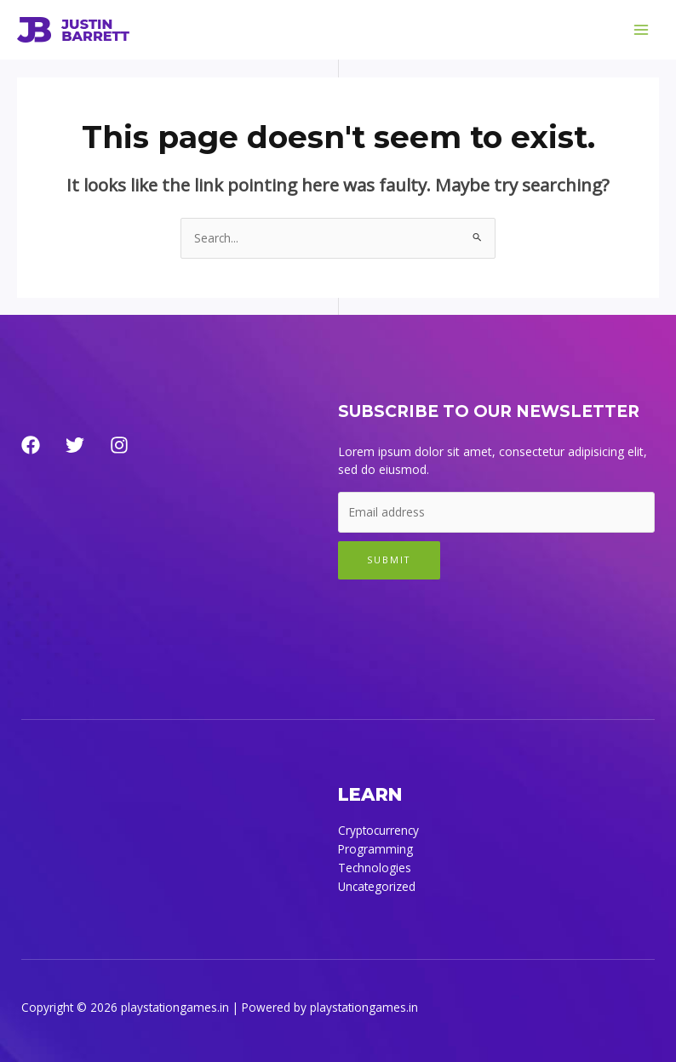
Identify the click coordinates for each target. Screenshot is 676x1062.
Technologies (374, 867)
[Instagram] (119, 445)
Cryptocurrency (378, 830)
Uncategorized (376, 886)
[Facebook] (30, 445)
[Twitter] (75, 445)
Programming (375, 849)
